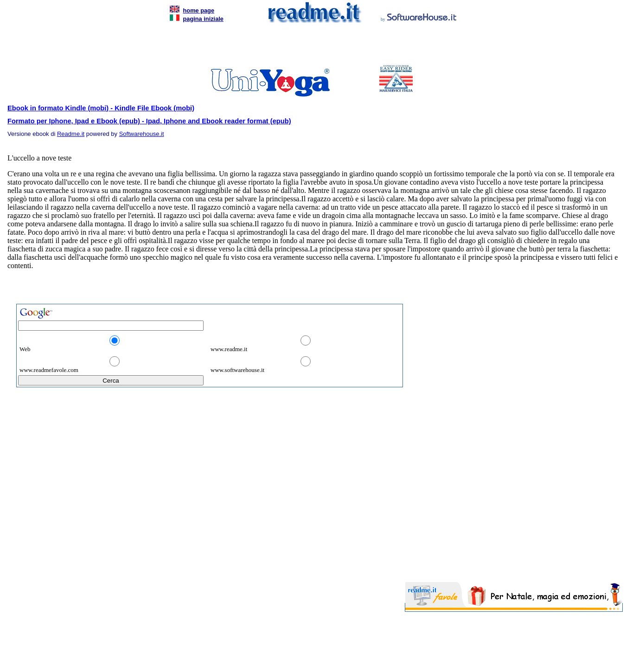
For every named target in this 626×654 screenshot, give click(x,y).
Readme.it (70, 133)
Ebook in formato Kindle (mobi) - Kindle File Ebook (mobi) (100, 108)
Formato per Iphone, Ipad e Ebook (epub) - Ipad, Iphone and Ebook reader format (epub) (149, 121)
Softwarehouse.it (141, 133)
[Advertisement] (311, 46)
